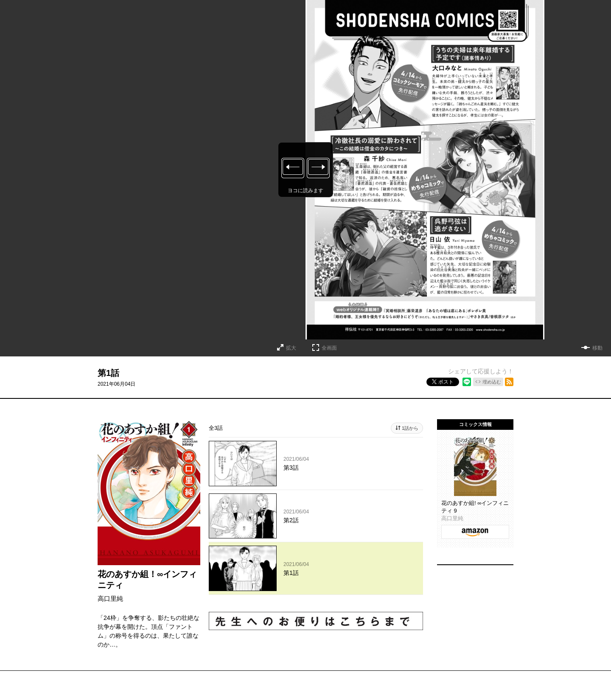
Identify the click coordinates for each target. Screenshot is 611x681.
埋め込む (491, 381)
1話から (410, 428)
